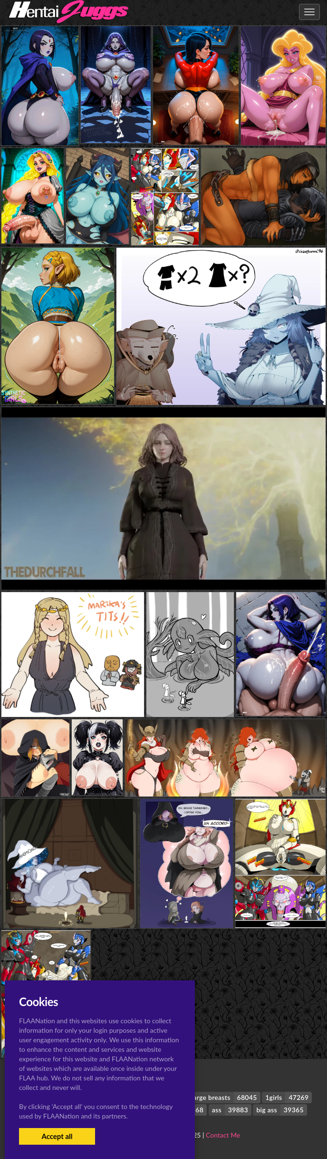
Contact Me (223, 1135)
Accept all (56, 1136)
